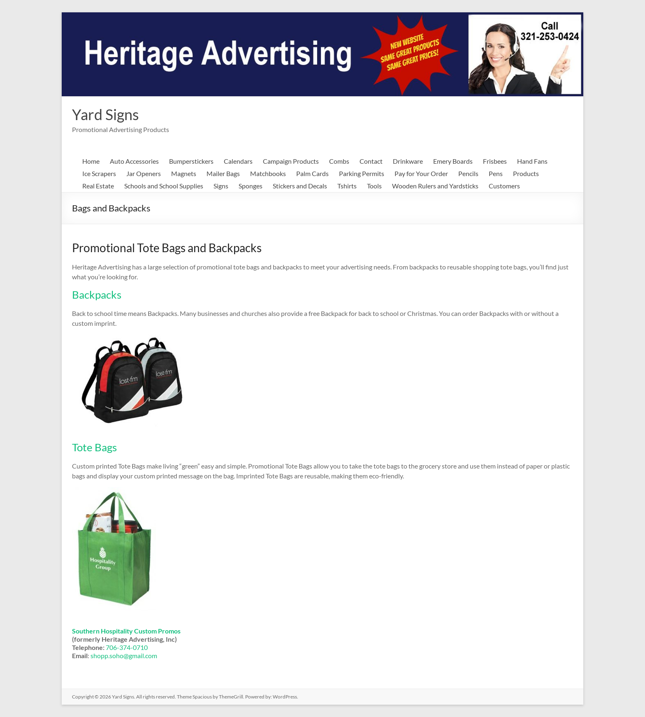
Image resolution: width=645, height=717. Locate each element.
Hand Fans (532, 161)
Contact (371, 161)
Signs (220, 186)
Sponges (250, 186)
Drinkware (408, 161)
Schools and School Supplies (163, 186)
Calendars (238, 161)
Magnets (183, 173)
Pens (496, 173)
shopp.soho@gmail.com (123, 655)
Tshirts (347, 186)
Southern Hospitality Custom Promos (126, 631)
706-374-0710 (127, 647)
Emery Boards (453, 161)
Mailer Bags (223, 173)
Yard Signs (105, 114)
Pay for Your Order (421, 173)
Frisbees (495, 161)
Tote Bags (94, 447)
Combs (339, 161)
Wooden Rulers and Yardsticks (435, 186)
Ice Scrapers (99, 173)
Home (91, 161)
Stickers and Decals (300, 186)
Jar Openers (143, 173)
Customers (504, 186)
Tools (374, 186)
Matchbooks (268, 173)
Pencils (468, 173)
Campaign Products (291, 161)
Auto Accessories (134, 161)
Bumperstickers (191, 161)
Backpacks (96, 294)
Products (526, 173)
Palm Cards (312, 173)
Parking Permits (361, 173)
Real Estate (98, 186)
